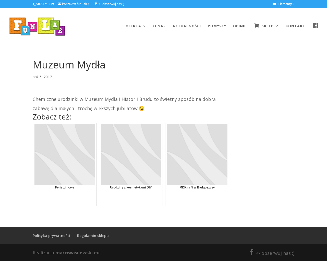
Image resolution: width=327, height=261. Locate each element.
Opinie (240, 26)
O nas (159, 26)
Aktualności (187, 26)
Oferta (133, 26)
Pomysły (217, 26)
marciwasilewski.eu (77, 253)
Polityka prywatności (51, 235)
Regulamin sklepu (93, 235)
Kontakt (295, 26)
